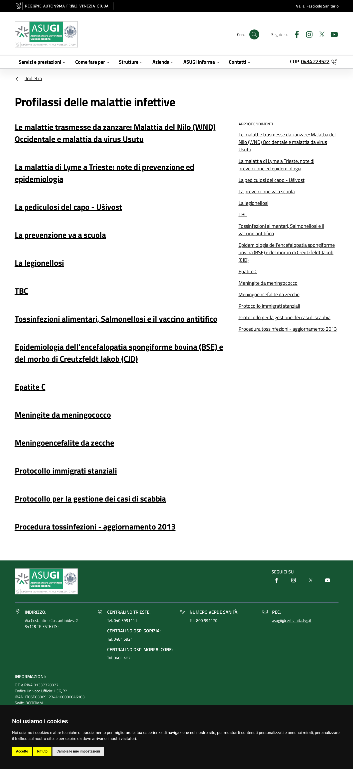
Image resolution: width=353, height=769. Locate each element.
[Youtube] (332, 33)
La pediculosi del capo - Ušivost (272, 180)
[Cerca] (254, 34)
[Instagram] (307, 33)
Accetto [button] (22, 751)
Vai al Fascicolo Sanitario (317, 6)
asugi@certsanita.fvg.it (292, 620)
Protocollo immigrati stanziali (269, 306)
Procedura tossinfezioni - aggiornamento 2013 (288, 329)
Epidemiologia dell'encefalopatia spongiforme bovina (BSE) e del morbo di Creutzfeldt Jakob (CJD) (287, 252)
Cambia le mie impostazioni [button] (78, 751)
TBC (243, 214)
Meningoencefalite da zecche (269, 294)
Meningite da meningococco (268, 283)
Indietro (28, 78)
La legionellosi (253, 203)
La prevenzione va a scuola (267, 191)
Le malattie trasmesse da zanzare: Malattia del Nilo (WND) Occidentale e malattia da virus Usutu (287, 142)
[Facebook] (295, 33)
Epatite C (248, 271)
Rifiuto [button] (42, 751)
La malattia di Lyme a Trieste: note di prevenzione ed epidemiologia (276, 164)
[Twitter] (320, 33)
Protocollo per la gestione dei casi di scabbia (285, 317)
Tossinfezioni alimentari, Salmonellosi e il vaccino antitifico (281, 229)
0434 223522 (315, 61)
